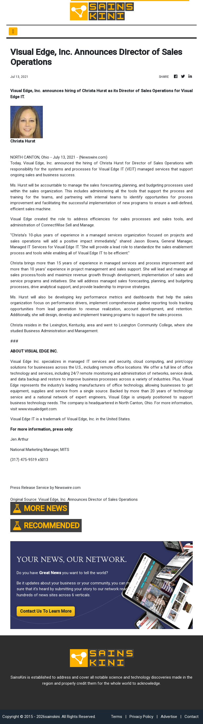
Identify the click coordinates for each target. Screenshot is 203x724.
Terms (116, 716)
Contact (191, 716)
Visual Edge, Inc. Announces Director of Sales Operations (88, 499)
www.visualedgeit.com (37, 409)
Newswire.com (93, 157)
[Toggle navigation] (13, 31)
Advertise (169, 716)
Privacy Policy (141, 716)
